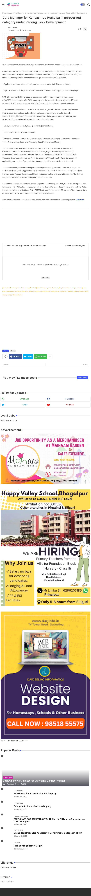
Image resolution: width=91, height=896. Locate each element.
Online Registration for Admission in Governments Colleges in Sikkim (48, 833)
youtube (70, 405)
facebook (69, 399)
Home (4, 13)
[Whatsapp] (40, 356)
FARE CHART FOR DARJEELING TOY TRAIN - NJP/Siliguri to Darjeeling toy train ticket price (49, 820)
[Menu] (3, 4)
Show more (82, 378)
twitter (24, 405)
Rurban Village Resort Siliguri (28, 846)
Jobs (10, 13)
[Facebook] (15, 356)
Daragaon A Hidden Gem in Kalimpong (32, 806)
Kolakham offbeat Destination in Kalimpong (35, 793)
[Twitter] (28, 356)
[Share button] (50, 356)
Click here (80, 200)
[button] (82, 4)
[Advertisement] (45, 226)
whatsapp (24, 399)
